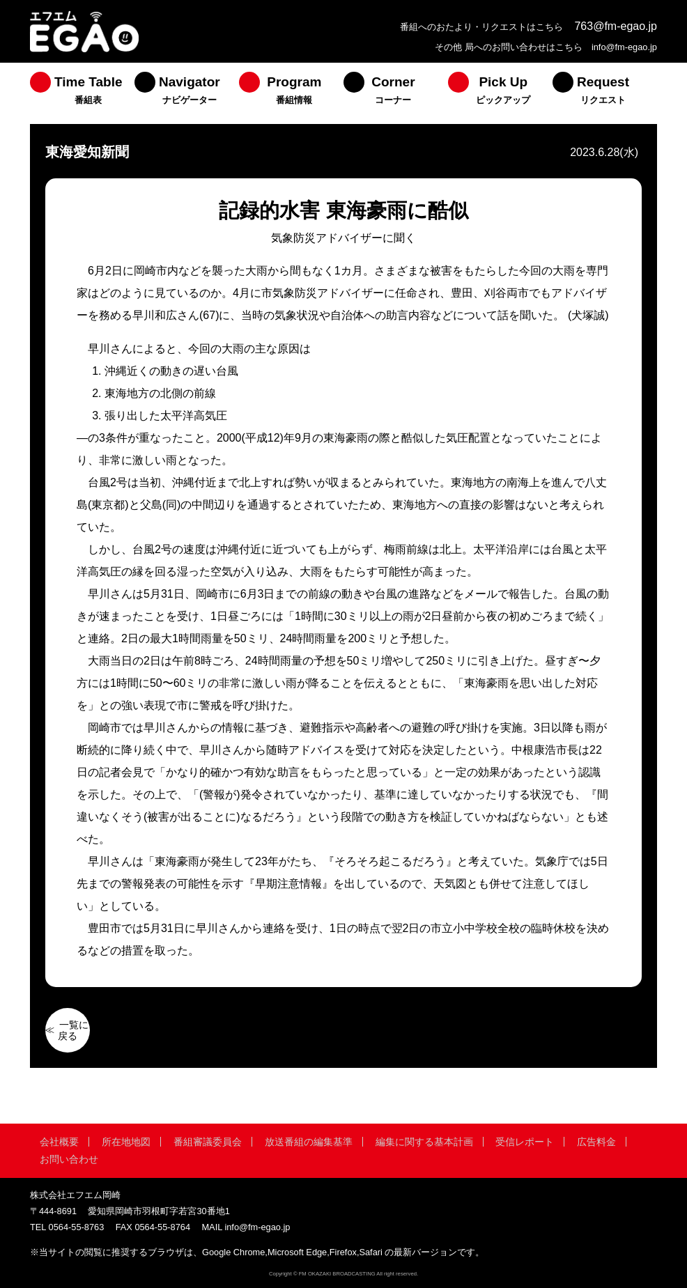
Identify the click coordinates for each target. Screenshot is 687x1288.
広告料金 (596, 1141)
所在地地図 (126, 1141)
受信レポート (524, 1141)
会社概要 (59, 1141)
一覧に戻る (73, 1030)
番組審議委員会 (207, 1141)
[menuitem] (82, 93)
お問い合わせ (69, 1159)
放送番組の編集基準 (309, 1141)
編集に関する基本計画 (424, 1141)
